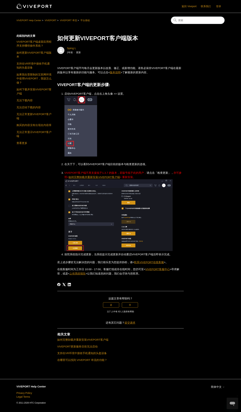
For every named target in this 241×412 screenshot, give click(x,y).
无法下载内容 (25, 100)
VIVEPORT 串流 (68, 20)
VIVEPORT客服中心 (157, 269)
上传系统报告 (77, 273)
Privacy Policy (24, 393)
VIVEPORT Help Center (29, 20)
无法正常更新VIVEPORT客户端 (34, 116)
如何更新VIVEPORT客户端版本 (34, 54)
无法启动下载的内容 (29, 107)
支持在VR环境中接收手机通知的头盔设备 (33, 65)
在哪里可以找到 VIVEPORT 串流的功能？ (82, 359)
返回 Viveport (189, 6)
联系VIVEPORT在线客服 (149, 262)
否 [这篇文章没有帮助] (130, 305)
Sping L (71, 48)
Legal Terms (23, 396)
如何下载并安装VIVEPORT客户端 (34, 91)
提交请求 (130, 322)
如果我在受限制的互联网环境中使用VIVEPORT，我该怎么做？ (34, 78)
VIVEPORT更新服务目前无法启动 (77, 346)
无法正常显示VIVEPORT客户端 (34, 134)
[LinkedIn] (69, 284)
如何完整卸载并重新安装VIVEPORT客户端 (94, 177)
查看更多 (22, 143)
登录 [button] (218, 6)
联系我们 (206, 6)
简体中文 (217, 386)
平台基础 (85, 20)
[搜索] (197, 20)
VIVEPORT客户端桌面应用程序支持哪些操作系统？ (34, 43)
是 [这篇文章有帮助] (111, 305)
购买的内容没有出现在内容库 (34, 125)
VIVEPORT (51, 20)
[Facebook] (58, 284)
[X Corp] (64, 284)
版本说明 (115, 72)
